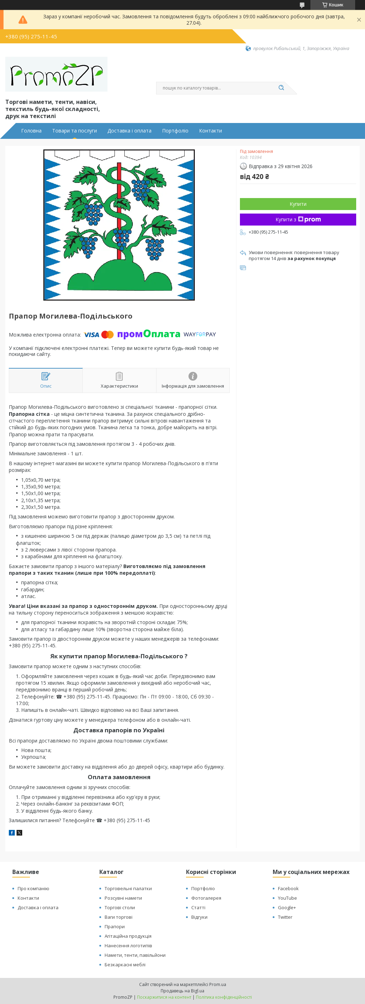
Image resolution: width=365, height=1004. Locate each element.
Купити (298, 204)
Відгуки (199, 917)
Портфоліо (175, 130)
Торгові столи (120, 907)
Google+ (287, 907)
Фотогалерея (206, 898)
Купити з (298, 219)
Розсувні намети (123, 898)
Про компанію (33, 888)
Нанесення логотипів (128, 945)
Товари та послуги (74, 130)
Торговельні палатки (128, 888)
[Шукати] (281, 88)
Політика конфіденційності (224, 997)
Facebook (288, 888)
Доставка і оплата (129, 130)
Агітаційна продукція (128, 936)
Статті (198, 907)
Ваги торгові (118, 917)
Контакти (210, 130)
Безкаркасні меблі (125, 964)
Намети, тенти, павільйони (135, 955)
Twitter (285, 917)
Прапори (115, 926)
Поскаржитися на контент (164, 997)
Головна (31, 130)
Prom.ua (217, 984)
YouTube (287, 898)
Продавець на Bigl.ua (182, 991)
